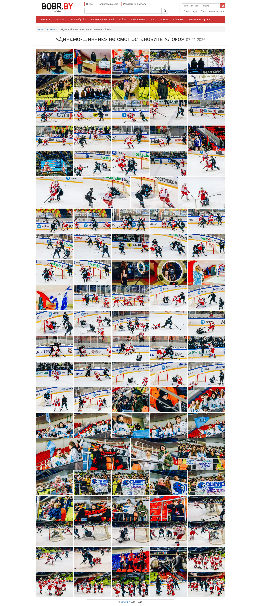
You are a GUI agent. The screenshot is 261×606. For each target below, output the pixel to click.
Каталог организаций (102, 19)
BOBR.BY (125, 602)
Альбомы (52, 29)
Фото (152, 19)
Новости (45, 19)
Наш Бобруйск (78, 19)
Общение (178, 19)
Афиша (164, 19)
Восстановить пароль (212, 11)
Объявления (138, 19)
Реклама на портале (134, 4)
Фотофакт (60, 19)
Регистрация (190, 11)
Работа (122, 19)
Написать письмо (108, 4)
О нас (89, 4)
